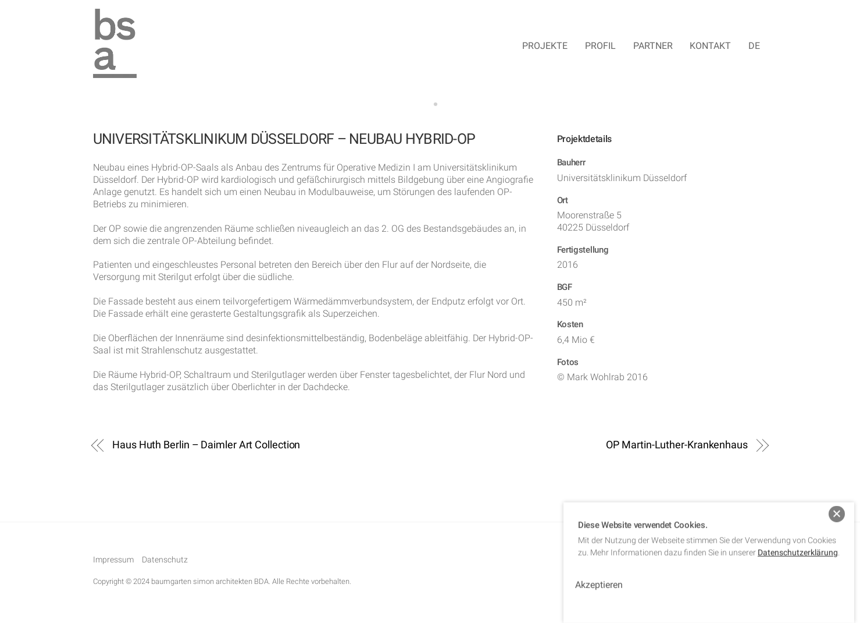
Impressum (113, 562)
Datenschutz (165, 562)
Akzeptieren (599, 576)
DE (754, 46)
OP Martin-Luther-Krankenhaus (676, 446)
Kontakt (710, 46)
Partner (653, 46)
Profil (600, 46)
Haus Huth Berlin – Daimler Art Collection (206, 446)
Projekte (545, 46)
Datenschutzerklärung (798, 544)
